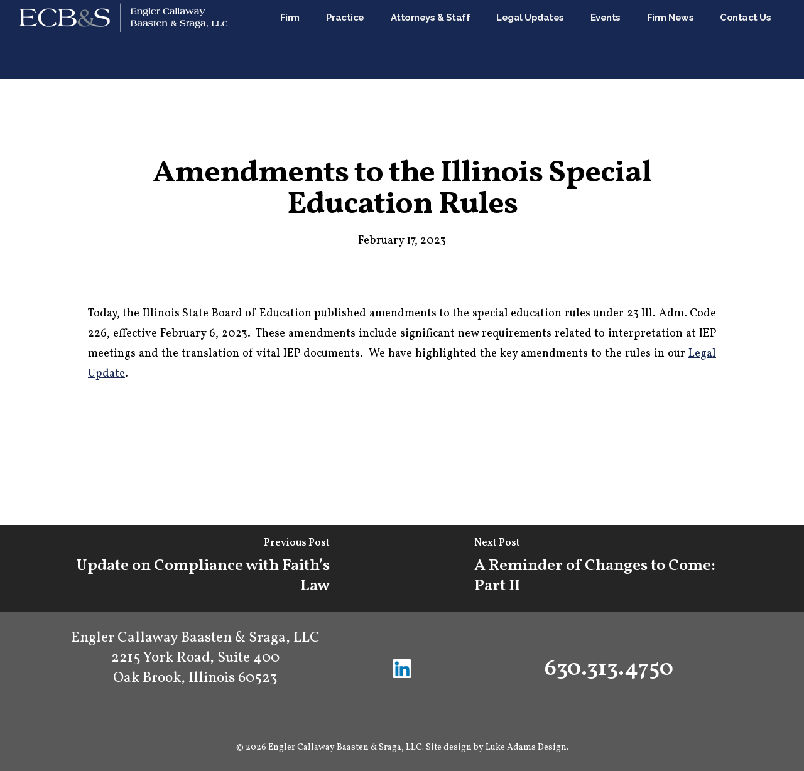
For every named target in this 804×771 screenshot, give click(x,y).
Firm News (693, 39)
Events (639, 39)
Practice (434, 39)
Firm (379, 39)
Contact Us (752, 39)
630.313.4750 (609, 669)
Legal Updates (576, 39)
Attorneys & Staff (502, 39)
